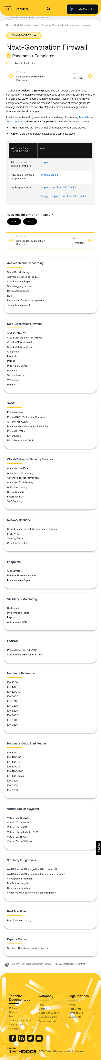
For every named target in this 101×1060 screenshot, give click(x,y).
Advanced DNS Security (20, 482)
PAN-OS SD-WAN (17, 365)
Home (9, 25)
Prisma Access (15, 412)
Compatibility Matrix (20, 1020)
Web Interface (66, 964)
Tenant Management (18, 305)
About (42, 1004)
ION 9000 (12, 720)
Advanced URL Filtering (20, 473)
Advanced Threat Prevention (23, 477)
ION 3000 (12, 701)
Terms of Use (75, 1012)
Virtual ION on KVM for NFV (22, 832)
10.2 (13, 964)
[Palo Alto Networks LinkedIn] (22, 1040)
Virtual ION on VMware (19, 841)
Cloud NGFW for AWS (19, 342)
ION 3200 (12, 705)
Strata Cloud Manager (19, 272)
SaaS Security (14, 501)
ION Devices (14, 435)
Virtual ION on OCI (17, 836)
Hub (9, 295)
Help (55, 964)
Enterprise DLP (15, 496)
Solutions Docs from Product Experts (27, 948)
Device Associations (18, 290)
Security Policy (15, 538)
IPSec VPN (13, 533)
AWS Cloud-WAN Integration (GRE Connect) (32, 869)
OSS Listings (16, 1024)
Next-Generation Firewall (26, 25)
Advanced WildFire (17, 468)
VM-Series (13, 380)
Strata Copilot (80, 9)
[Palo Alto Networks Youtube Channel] (39, 1040)
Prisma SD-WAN (16, 431)
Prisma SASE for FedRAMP (22, 650)
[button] (98, 848)
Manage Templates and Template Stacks (62, 196)
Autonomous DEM (17, 622)
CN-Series (13, 351)
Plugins (11, 384)
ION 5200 (12, 710)
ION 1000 (12, 682)
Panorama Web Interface (54, 25)
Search (13, 1012)
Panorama (12, 370)
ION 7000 (12, 715)
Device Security (15, 492)
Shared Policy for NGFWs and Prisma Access (32, 529)
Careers (43, 1008)
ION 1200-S (13, 691)
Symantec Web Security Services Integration (31, 892)
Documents (74, 1016)
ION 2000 (12, 696)
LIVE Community (48, 1016)
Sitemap (13, 1028)
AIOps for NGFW (16, 332)
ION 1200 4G (14, 757)
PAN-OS (11, 361)
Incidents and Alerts (18, 612)
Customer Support (49, 1012)
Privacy (72, 1004)
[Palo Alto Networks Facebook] (13, 1040)
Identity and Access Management (25, 300)
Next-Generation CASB (20, 440)
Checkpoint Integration (20, 878)
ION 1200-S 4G (15, 771)
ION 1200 (12, 687)
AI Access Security (17, 487)
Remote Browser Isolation (21, 575)
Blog (11, 1016)
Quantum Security (17, 543)
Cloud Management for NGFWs (24, 337)
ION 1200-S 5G (15, 776)
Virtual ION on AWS (18, 817)
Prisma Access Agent (19, 580)
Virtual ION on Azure (18, 822)
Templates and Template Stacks (57, 187)
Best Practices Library (19, 920)
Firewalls (12, 356)
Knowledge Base (48, 1021)
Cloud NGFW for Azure (20, 347)
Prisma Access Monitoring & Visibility (27, 426)
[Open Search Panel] (49, 9)
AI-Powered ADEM (17, 421)
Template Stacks (15, 121)
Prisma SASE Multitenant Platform (26, 417)
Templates (85, 117)
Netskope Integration (19, 888)
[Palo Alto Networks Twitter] (30, 1040)
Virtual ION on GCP (18, 827)
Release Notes (17, 1008)
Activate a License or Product (23, 276)
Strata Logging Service (19, 286)
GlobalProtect (14, 570)
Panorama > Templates (80, 25)
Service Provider (16, 375)
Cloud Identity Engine (19, 281)
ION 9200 (12, 724)
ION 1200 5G (14, 762)
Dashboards (13, 608)
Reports (11, 617)
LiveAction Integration (19, 883)
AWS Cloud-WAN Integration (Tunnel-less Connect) (36, 874)
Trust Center (75, 1008)
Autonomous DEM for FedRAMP (25, 654)
